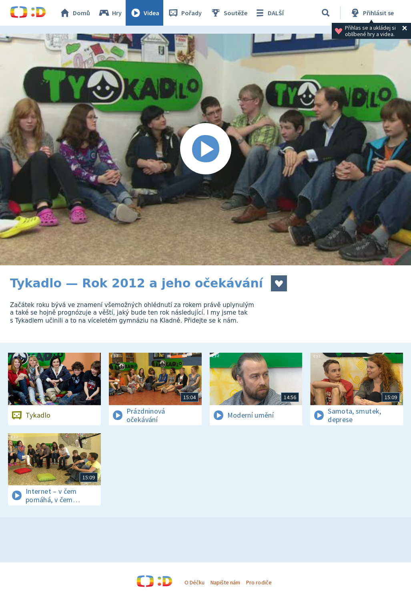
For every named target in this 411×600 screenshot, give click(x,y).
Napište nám (225, 582)
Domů (74, 13)
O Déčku (194, 582)
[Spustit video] (205, 149)
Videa (144, 13)
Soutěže (228, 13)
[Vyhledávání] (325, 13)
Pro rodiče (258, 582)
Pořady (184, 13)
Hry (110, 13)
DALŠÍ (269, 13)
